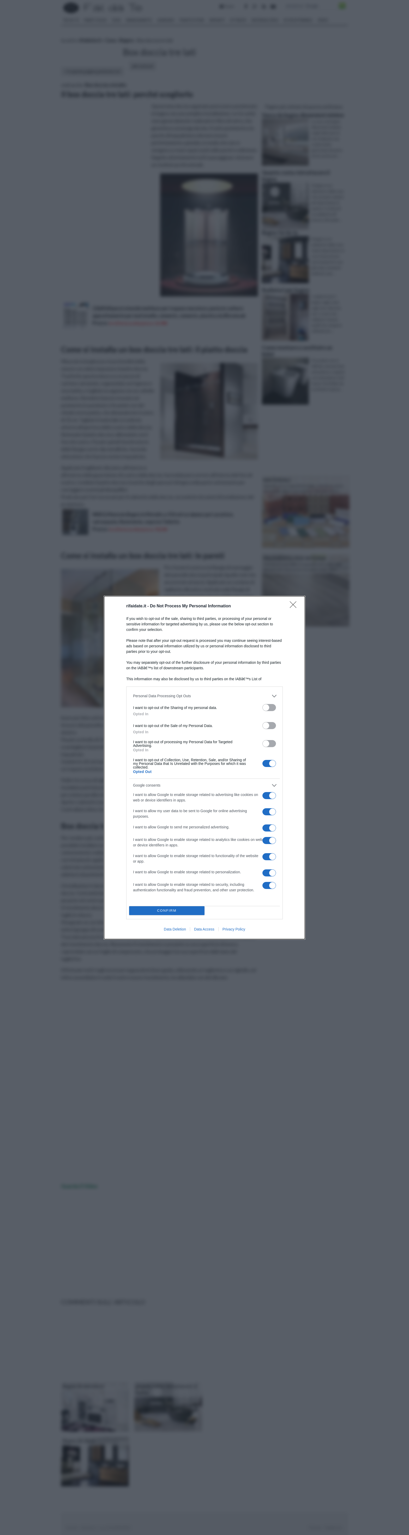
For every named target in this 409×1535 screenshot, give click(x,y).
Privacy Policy (233, 929)
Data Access (204, 929)
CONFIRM (167, 910)
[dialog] (204, 767)
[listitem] (204, 696)
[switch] (269, 707)
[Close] (295, 606)
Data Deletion (175, 929)
